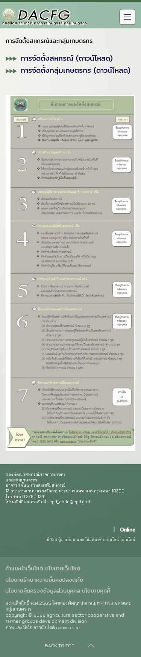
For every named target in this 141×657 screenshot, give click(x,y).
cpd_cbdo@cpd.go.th (70, 501)
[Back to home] (49, 17)
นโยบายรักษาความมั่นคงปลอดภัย (44, 580)
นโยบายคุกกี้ (96, 590)
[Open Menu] (127, 17)
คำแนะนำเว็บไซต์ (24, 568)
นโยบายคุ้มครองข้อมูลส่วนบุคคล (42, 590)
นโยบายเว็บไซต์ (62, 568)
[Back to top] (91, 645)
